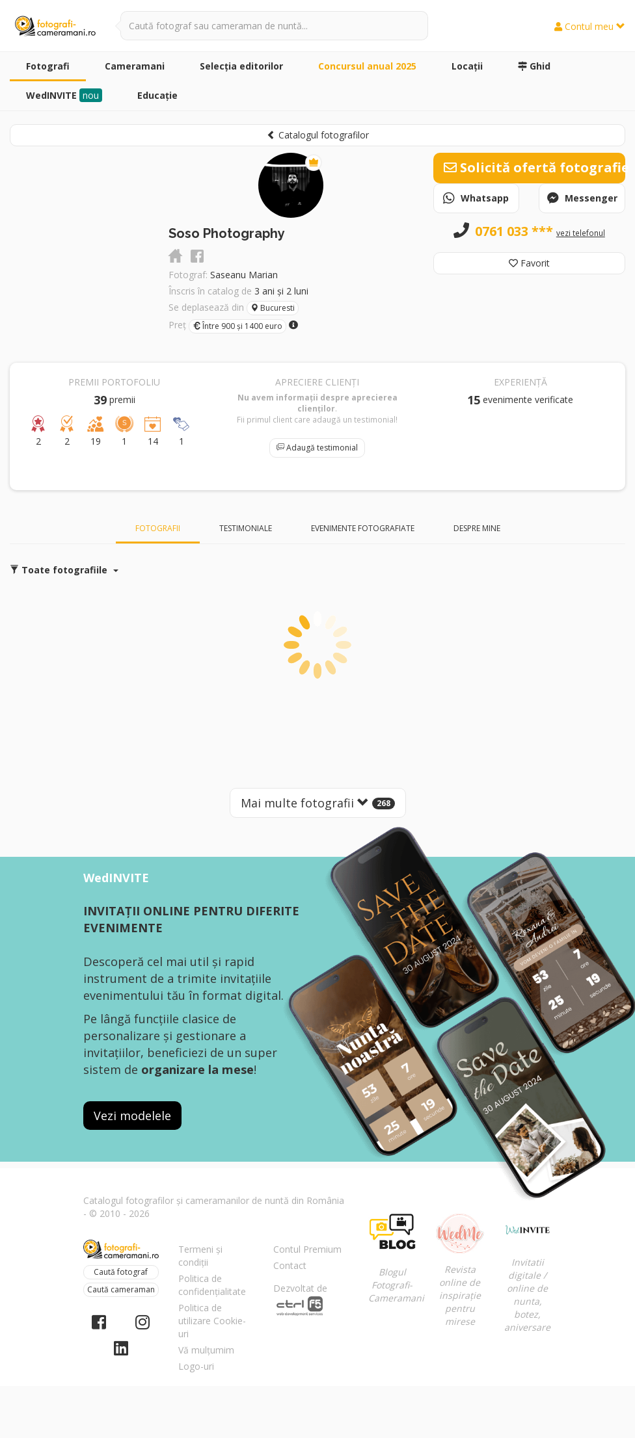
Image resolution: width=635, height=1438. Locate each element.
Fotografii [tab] (157, 528)
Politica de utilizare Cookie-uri (212, 1320)
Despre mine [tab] (476, 528)
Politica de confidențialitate (212, 1285)
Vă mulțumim (206, 1350)
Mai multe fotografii (318, 803)
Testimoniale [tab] (245, 528)
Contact (289, 1265)
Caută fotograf (121, 1271)
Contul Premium (307, 1249)
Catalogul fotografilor (318, 135)
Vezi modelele (132, 1115)
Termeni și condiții (200, 1255)
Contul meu (589, 26)
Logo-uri (196, 1366)
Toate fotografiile (64, 570)
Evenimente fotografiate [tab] (362, 528)
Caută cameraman (121, 1289)
